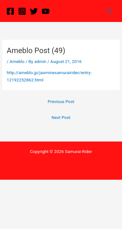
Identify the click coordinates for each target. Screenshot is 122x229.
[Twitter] (34, 11)
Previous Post (61, 101)
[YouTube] (46, 11)
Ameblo (17, 61)
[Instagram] (22, 11)
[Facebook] (10, 11)
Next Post (61, 117)
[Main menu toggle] (109, 10)
